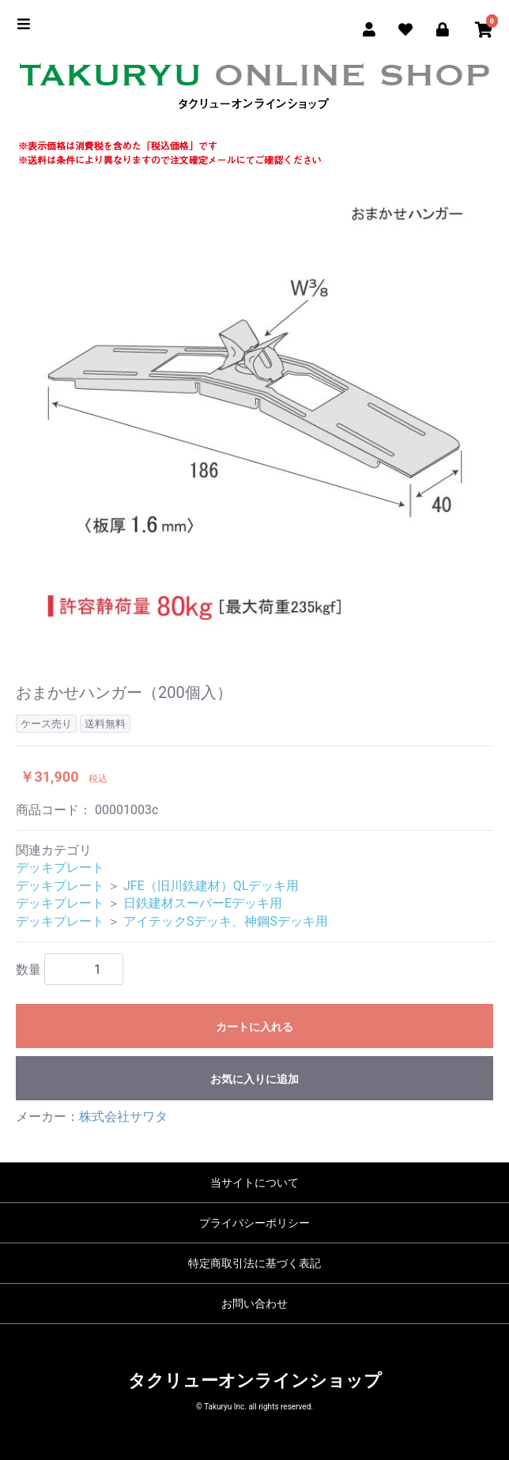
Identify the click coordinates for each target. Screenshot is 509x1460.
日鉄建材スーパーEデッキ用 (202, 903)
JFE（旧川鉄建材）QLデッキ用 (211, 885)
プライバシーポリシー (254, 1223)
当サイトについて (254, 1182)
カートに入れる (254, 1026)
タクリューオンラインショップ (255, 1380)
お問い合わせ (254, 1303)
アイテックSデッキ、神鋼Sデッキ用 (225, 921)
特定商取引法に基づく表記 (254, 1263)
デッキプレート (60, 867)
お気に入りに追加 (254, 1079)
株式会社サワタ (123, 1116)
